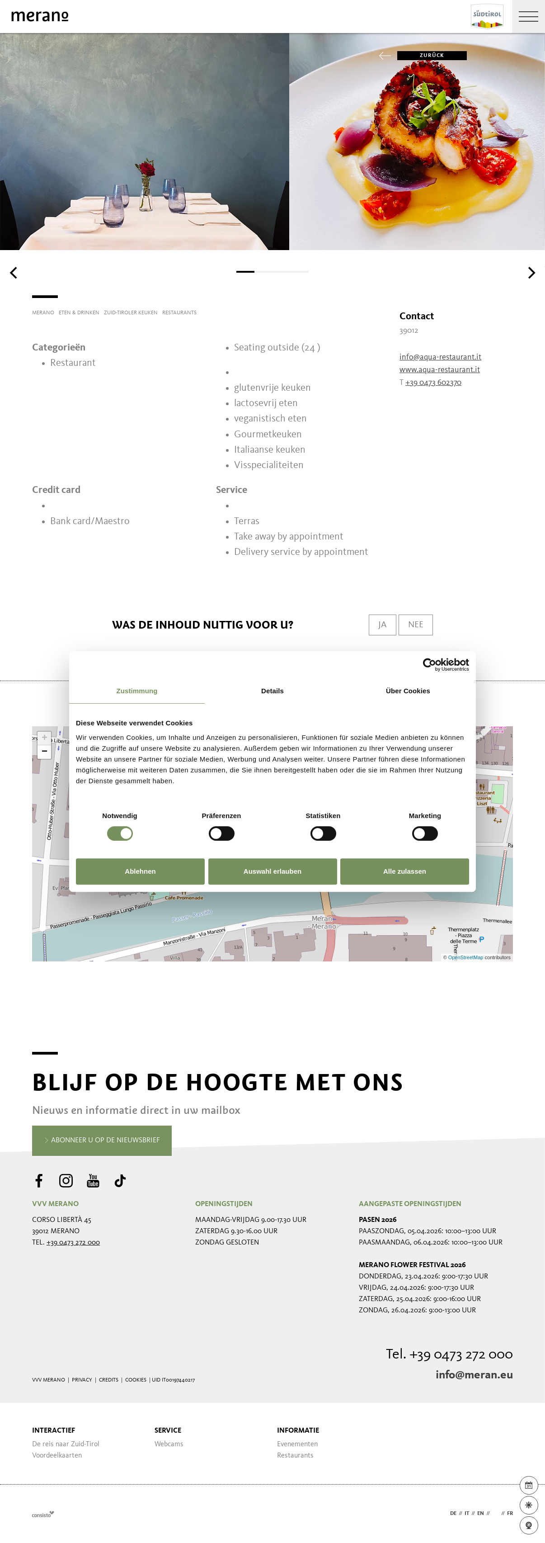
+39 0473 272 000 (73, 1242)
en (480, 1513)
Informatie (298, 1430)
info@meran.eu (474, 1375)
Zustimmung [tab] (137, 691)
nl (495, 1513)
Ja (382, 625)
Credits (108, 1380)
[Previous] (14, 273)
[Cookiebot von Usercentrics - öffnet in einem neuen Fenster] (429, 665)
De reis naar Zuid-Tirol (65, 1444)
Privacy (82, 1380)
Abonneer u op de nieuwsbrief (102, 1141)
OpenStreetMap (466, 957)
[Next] (530, 273)
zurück (420, 55)
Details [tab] (272, 691)
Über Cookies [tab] (408, 691)
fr (510, 1513)
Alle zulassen (404, 871)
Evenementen (297, 1444)
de (453, 1513)
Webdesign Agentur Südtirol (43, 1514)
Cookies (135, 1380)
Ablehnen (140, 871)
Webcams (169, 1444)
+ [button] (44, 738)
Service (168, 1430)
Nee (415, 625)
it (467, 1513)
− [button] (44, 752)
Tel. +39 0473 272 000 (449, 1355)
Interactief (53, 1430)
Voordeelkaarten (57, 1455)
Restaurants (295, 1455)
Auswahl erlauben (272, 871)
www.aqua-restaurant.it (439, 370)
